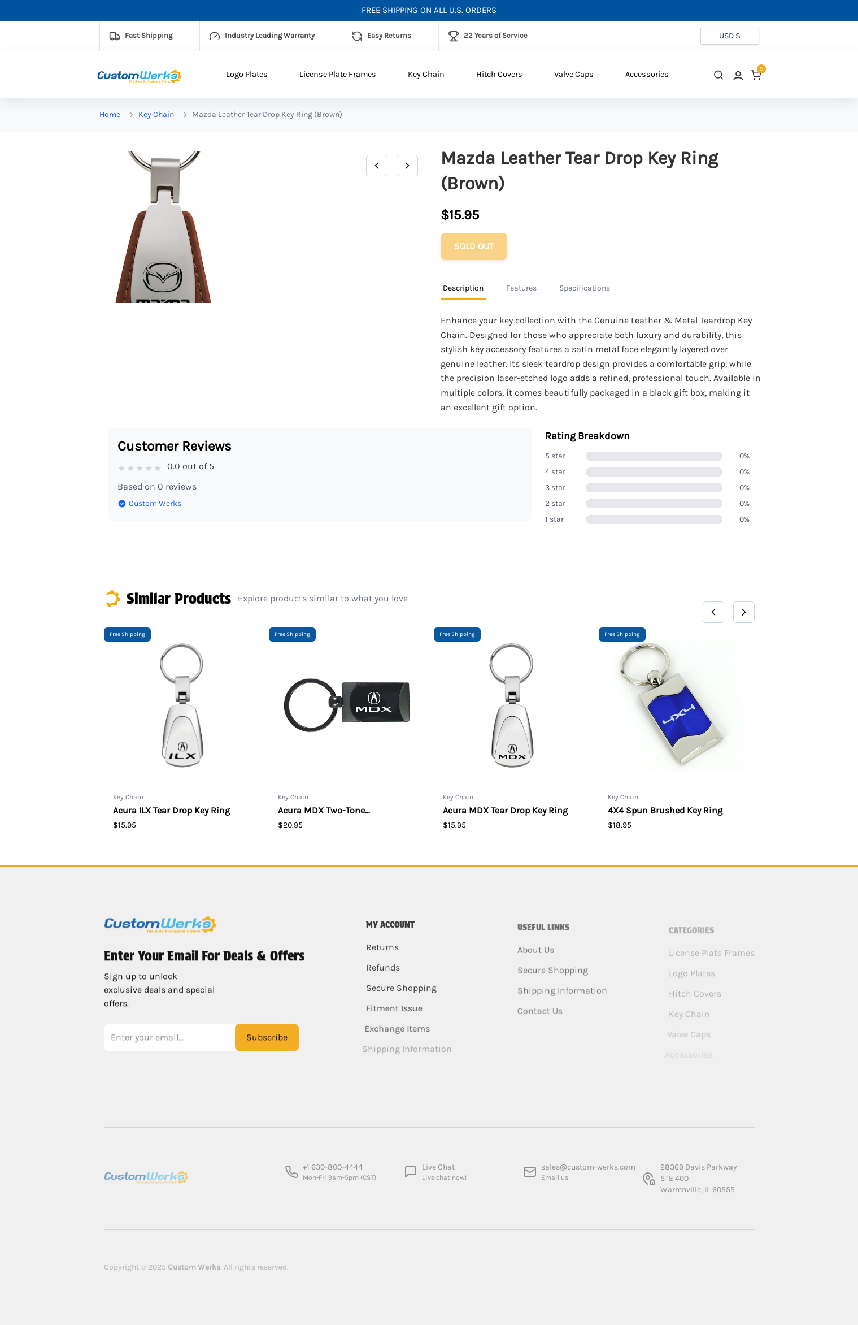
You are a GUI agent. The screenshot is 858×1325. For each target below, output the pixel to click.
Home (109, 114)
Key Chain (426, 74)
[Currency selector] (729, 36)
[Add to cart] (474, 246)
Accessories (647, 74)
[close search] (718, 75)
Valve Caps (574, 74)
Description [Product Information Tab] (463, 288)
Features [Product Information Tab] (521, 288)
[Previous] (376, 165)
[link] (737, 75)
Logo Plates (247, 74)
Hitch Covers (499, 74)
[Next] (407, 165)
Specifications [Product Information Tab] (584, 288)
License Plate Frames (337, 74)
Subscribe (267, 1045)
